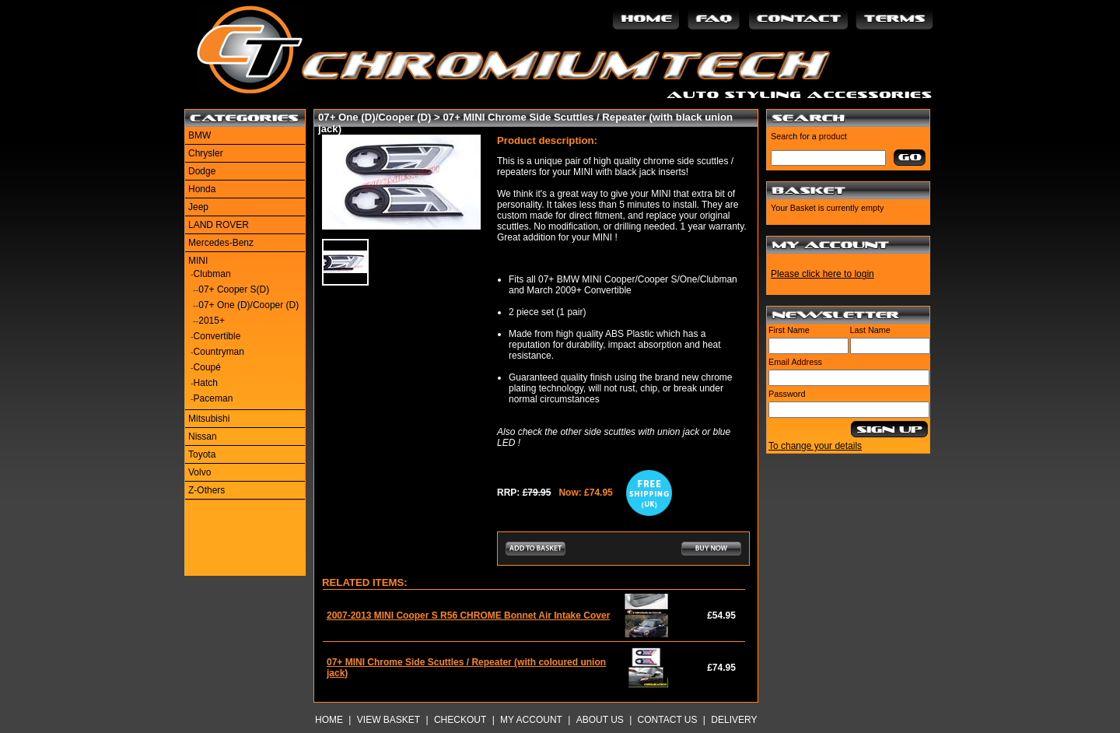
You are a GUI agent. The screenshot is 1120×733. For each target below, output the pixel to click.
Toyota (201, 454)
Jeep (198, 207)
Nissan (202, 436)
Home (329, 719)
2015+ (211, 320)
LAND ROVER (218, 224)
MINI (198, 260)
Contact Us (668, 719)
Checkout (460, 719)
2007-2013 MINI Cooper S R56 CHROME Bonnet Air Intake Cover (468, 615)
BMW (199, 135)
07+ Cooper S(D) (233, 289)
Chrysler (205, 153)
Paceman (213, 398)
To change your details (815, 445)
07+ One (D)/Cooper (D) (248, 305)
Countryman (219, 351)
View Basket (388, 719)
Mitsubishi (208, 418)
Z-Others (206, 490)
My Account (531, 719)
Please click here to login (822, 273)
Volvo (199, 472)
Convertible (217, 336)
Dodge (201, 171)
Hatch (206, 382)
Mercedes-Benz (221, 242)
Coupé (207, 367)
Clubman (212, 273)
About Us (600, 719)
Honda (201, 189)
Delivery (734, 719)
